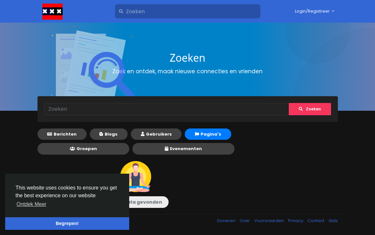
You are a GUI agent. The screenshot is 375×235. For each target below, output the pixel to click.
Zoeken (310, 109)
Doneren (226, 221)
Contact (316, 221)
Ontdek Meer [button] (31, 204)
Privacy (296, 221)
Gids (333, 221)
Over (245, 221)
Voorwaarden (269, 221)
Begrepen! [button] (67, 223)
